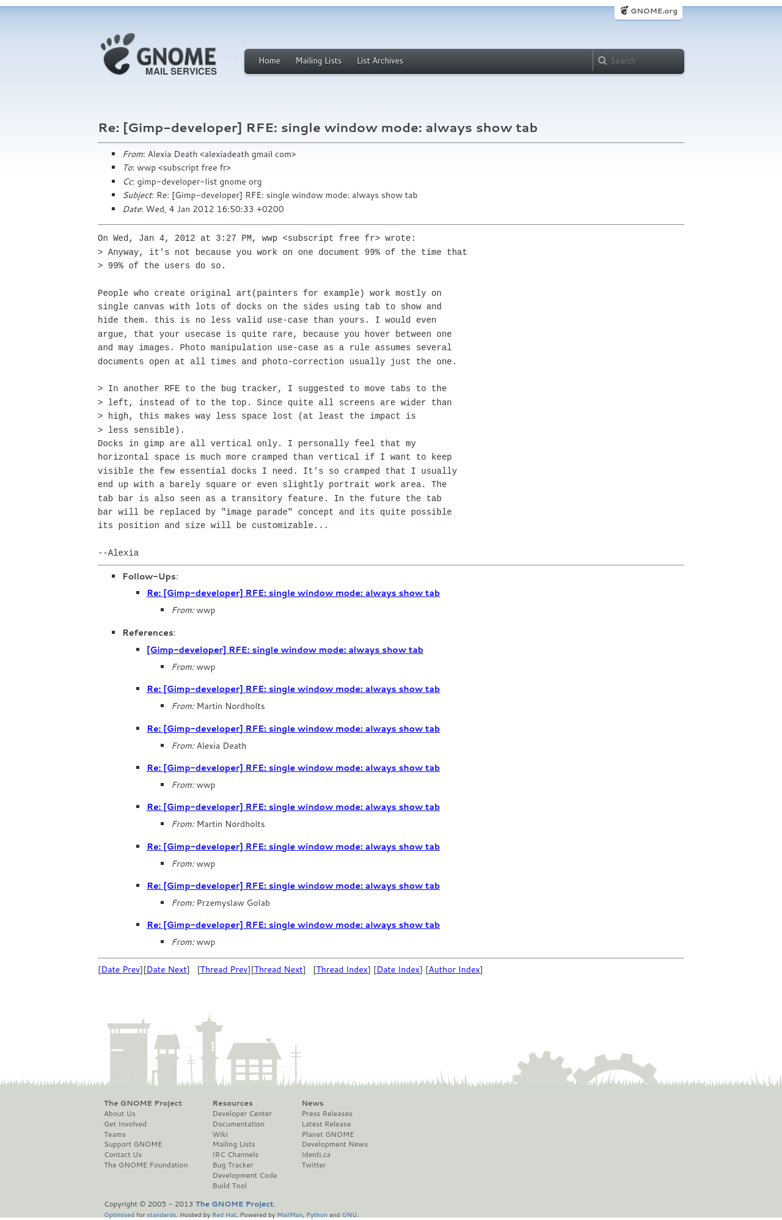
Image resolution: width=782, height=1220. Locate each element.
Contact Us (123, 1154)
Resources (233, 1103)
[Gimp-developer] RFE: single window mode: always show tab (285, 650)
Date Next (166, 969)
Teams (115, 1134)
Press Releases (326, 1114)
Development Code (245, 1175)
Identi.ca (316, 1154)
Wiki (220, 1134)
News (312, 1103)
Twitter (313, 1165)
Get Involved (125, 1124)
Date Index (398, 969)
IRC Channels (236, 1154)
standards (161, 1214)
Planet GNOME (327, 1134)
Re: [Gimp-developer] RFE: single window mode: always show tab (293, 593)
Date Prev (120, 969)
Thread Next (278, 969)
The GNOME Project (143, 1103)
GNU (349, 1214)
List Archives (380, 60)
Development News (334, 1144)
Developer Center (242, 1114)
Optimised (119, 1214)
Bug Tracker (233, 1165)
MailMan (289, 1214)
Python (316, 1214)
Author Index (454, 969)
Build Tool (230, 1186)
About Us (120, 1114)
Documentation (239, 1124)
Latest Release (326, 1124)
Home (269, 60)
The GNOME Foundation (146, 1165)
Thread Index (342, 969)
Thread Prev (224, 969)
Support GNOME (133, 1144)
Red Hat (224, 1214)
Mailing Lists (318, 60)
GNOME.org (654, 11)
